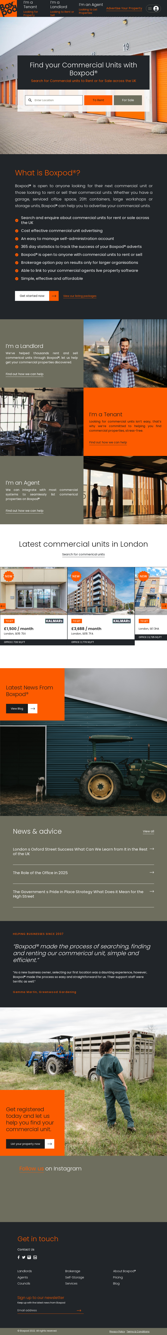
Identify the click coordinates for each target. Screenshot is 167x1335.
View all (148, 831)
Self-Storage (74, 1277)
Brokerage (72, 1271)
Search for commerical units (83, 555)
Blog (116, 1283)
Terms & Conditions (138, 1331)
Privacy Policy (117, 1331)
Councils (23, 1283)
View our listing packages (79, 296)
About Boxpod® (124, 1271)
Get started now (39, 296)
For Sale (128, 100)
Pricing (118, 1277)
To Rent (98, 100)
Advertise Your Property (124, 8)
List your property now (32, 1144)
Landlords (24, 1271)
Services (71, 1283)
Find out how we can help (24, 374)
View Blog (24, 708)
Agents (22, 1277)
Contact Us (25, 1249)
